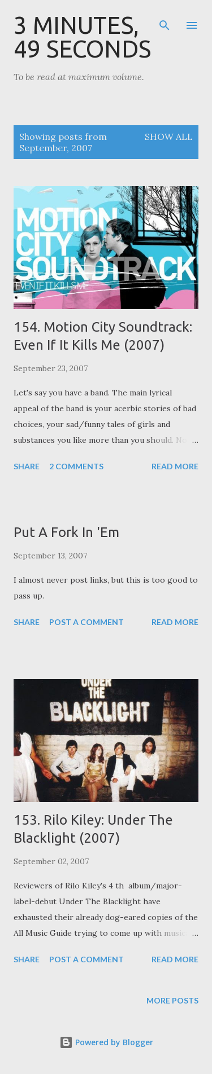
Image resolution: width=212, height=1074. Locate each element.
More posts (172, 1000)
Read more (175, 466)
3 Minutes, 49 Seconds (82, 37)
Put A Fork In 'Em (66, 532)
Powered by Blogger (106, 1042)
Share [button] (27, 466)
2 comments (76, 466)
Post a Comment (86, 622)
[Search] (164, 20)
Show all (169, 136)
